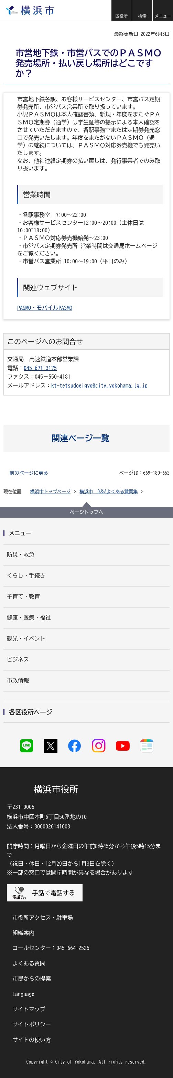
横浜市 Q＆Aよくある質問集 (109, 491)
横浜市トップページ (50, 491)
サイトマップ (28, 1009)
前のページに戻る (29, 473)
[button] (121, 10)
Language (23, 994)
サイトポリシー (31, 1024)
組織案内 (23, 933)
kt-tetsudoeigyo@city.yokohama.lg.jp (99, 385)
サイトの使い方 (31, 1040)
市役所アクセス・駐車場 (42, 917)
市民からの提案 (31, 978)
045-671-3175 (40, 368)
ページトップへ (87, 512)
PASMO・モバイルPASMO (44, 307)
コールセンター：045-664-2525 (50, 948)
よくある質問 (28, 963)
